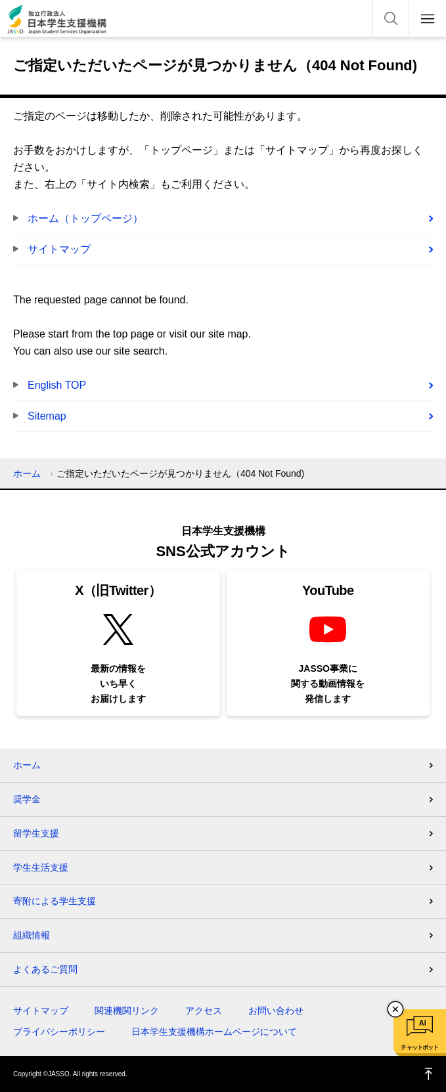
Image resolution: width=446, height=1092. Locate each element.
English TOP (57, 385)
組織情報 (31, 935)
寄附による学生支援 (54, 901)
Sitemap (47, 416)
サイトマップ (59, 249)
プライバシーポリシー (59, 1031)
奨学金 (27, 799)
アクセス (203, 1010)
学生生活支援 (40, 867)
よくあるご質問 (45, 969)
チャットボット (419, 1047)
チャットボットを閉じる (395, 1009)
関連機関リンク (127, 1010)
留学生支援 (36, 833)
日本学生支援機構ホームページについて (214, 1031)
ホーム (27, 473)
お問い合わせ (275, 1010)
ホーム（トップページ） (85, 218)
